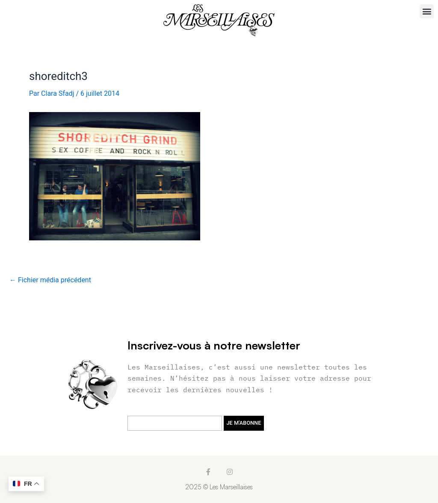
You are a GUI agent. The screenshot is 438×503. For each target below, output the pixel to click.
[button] (427, 11)
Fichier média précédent (50, 280)
